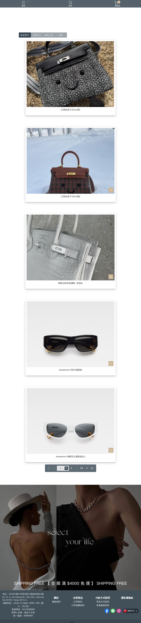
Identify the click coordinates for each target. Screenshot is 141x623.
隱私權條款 (127, 598)
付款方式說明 (103, 598)
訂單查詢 (78, 602)
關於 (56, 598)
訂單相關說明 (78, 605)
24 (81, 468)
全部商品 (78, 598)
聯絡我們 (56, 602)
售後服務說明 (102, 605)
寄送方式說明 (102, 602)
